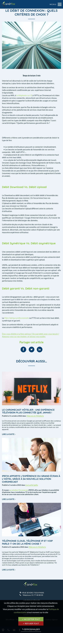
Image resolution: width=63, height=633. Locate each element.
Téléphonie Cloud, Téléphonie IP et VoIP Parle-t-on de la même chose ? (27, 542)
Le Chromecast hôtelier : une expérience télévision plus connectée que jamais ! (28, 411)
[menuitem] (23, 349)
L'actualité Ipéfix (31, 485)
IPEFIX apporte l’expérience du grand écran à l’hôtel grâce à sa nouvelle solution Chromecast (31, 478)
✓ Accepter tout (31, 619)
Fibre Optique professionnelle (16, 318)
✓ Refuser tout (31, 623)
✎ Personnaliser (31, 629)
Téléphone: (33, 595)
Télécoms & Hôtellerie (35, 416)
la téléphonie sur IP (24, 95)
